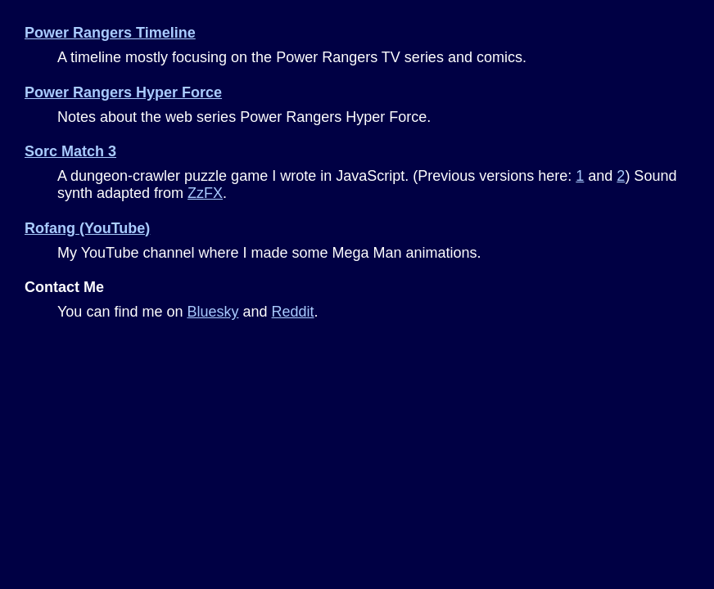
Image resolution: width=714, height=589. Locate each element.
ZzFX (205, 193)
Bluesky (212, 311)
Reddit (293, 311)
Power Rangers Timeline (110, 33)
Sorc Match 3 (70, 151)
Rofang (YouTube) (87, 228)
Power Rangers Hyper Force (123, 92)
